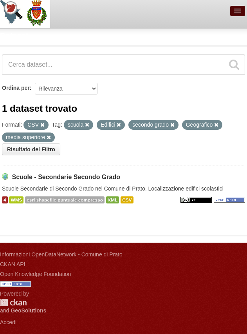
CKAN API (12, 264)
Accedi (8, 322)
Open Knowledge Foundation (35, 274)
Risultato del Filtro (31, 149)
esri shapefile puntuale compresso (65, 200)
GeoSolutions (28, 310)
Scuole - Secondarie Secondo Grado (66, 177)
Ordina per (16, 88)
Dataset (14, 35)
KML (113, 200)
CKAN (13, 302)
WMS (16, 200)
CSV (127, 200)
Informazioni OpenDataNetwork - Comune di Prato (61, 254)
